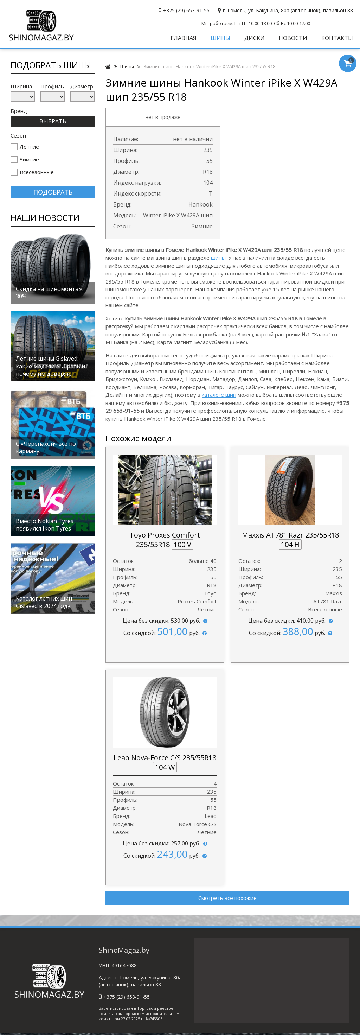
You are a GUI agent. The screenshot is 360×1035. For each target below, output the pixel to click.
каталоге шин (219, 394)
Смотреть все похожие (227, 897)
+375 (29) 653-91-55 (186, 10)
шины (218, 257)
